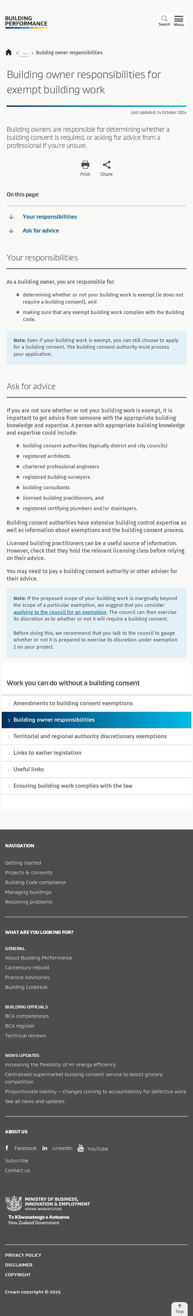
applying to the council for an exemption (59, 612)
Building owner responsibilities (54, 719)
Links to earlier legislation (47, 752)
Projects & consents (29, 872)
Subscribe (16, 1160)
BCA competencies (27, 1015)
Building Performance (26, 22)
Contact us (17, 1170)
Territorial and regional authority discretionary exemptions (90, 736)
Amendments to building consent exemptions (73, 703)
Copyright (18, 1275)
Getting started (23, 862)
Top (179, 1309)
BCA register (20, 1025)
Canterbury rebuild (27, 967)
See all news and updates (35, 1101)
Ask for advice (34, 230)
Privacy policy (23, 1255)
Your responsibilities (43, 216)
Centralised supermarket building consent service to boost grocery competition (84, 1078)
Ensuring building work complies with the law (72, 785)
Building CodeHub (26, 986)
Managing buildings (28, 891)
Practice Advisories (27, 977)
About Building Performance (38, 957)
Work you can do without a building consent (73, 683)
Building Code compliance (35, 882)
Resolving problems (28, 901)
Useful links (28, 769)
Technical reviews (25, 1035)
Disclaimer (18, 1265)
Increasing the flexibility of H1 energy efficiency (60, 1064)
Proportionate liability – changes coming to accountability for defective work (95, 1091)
